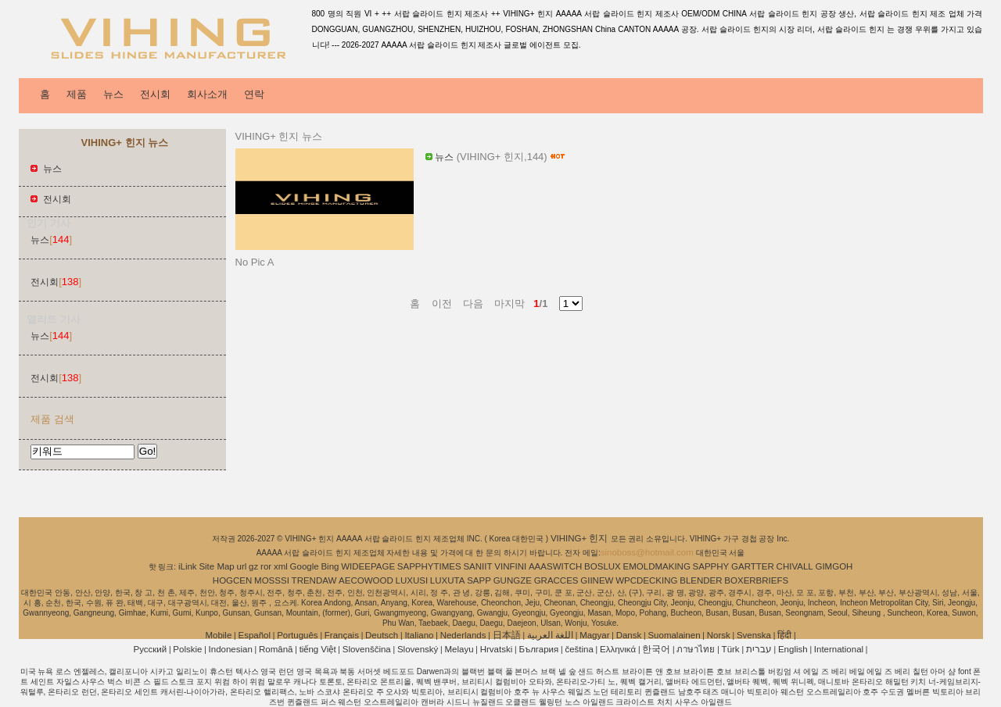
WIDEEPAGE (368, 566)
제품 (76, 94)
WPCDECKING (646, 580)
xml (281, 566)
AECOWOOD (366, 580)
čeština (579, 649)
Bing (330, 566)
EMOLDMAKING (657, 566)
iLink (187, 566)
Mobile (218, 635)
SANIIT (477, 566)
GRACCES (556, 580)
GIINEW (596, 580)
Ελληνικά (618, 649)
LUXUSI (412, 580)
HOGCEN (232, 580)
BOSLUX (602, 566)
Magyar (594, 635)
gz (253, 566)
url (242, 566)
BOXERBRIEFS (756, 580)
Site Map (216, 566)
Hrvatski (496, 649)
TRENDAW (314, 580)
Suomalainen (674, 635)
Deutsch (381, 635)
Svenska (754, 635)
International (838, 649)
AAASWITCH (555, 566)
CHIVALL (795, 566)
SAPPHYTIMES (429, 566)
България (538, 649)
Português (297, 635)
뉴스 (113, 94)
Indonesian (231, 649)
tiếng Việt (318, 649)
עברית (759, 649)
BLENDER (701, 580)
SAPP (479, 580)
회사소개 (207, 94)
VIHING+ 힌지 (581, 538)
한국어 (656, 649)
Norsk (718, 635)
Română (275, 649)
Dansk (629, 635)
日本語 (507, 635)
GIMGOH (833, 566)
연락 (254, 94)
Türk (731, 649)
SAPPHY (711, 566)
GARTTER (752, 566)
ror (265, 566)
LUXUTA (447, 580)
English (793, 649)
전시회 (155, 94)
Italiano (418, 635)
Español (254, 635)
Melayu (458, 649)
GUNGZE (512, 580)
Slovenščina (367, 649)
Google (304, 566)
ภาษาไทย (695, 649)
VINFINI (510, 566)
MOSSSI (271, 580)
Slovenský (417, 649)
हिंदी (784, 635)
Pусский (150, 649)
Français (342, 635)
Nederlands (463, 635)
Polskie (187, 649)
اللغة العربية (550, 635)
